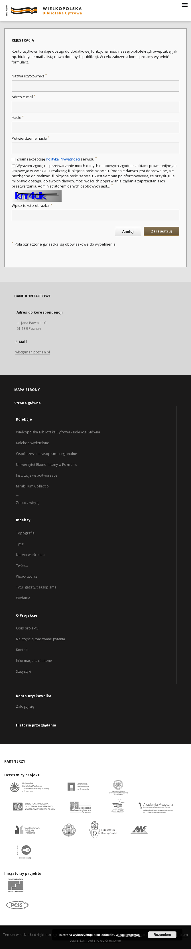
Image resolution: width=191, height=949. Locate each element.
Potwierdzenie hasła (30, 138)
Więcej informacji (128, 934)
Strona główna (27, 403)
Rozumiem (162, 935)
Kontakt (22, 649)
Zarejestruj (161, 231)
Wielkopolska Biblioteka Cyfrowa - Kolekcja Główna (58, 432)
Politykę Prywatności (63, 159)
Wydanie (23, 598)
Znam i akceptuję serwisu (57, 159)
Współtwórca (27, 576)
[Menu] (184, 4)
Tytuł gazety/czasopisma (36, 587)
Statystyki (23, 671)
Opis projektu (27, 628)
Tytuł (20, 544)
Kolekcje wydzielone (32, 442)
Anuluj (128, 231)
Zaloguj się (25, 706)
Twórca (22, 565)
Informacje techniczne (34, 660)
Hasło (18, 117)
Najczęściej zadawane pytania (40, 639)
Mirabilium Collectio (32, 486)
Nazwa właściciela (30, 554)
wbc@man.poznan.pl (32, 352)
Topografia (25, 533)
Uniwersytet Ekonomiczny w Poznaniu (46, 464)
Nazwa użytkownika (29, 76)
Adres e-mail (23, 96)
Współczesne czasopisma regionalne (46, 453)
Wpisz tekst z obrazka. (32, 205)
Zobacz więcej (28, 502)
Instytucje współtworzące (36, 475)
